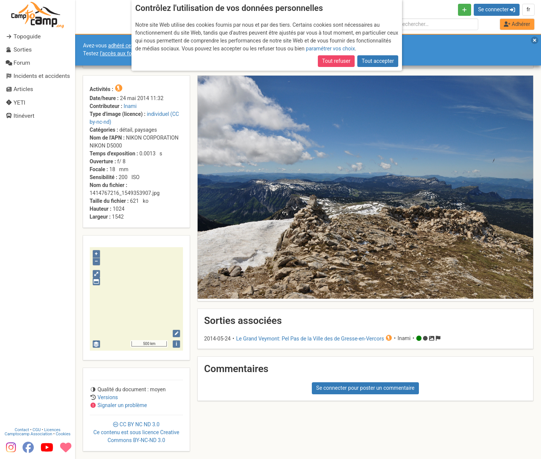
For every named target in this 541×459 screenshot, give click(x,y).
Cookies (63, 434)
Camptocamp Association (28, 434)
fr (528, 9)
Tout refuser (336, 61)
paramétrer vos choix (330, 49)
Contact (22, 429)
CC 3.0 (137, 432)
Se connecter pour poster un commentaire (365, 388)
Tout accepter (378, 61)
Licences (52, 429)
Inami (130, 106)
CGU (37, 429)
